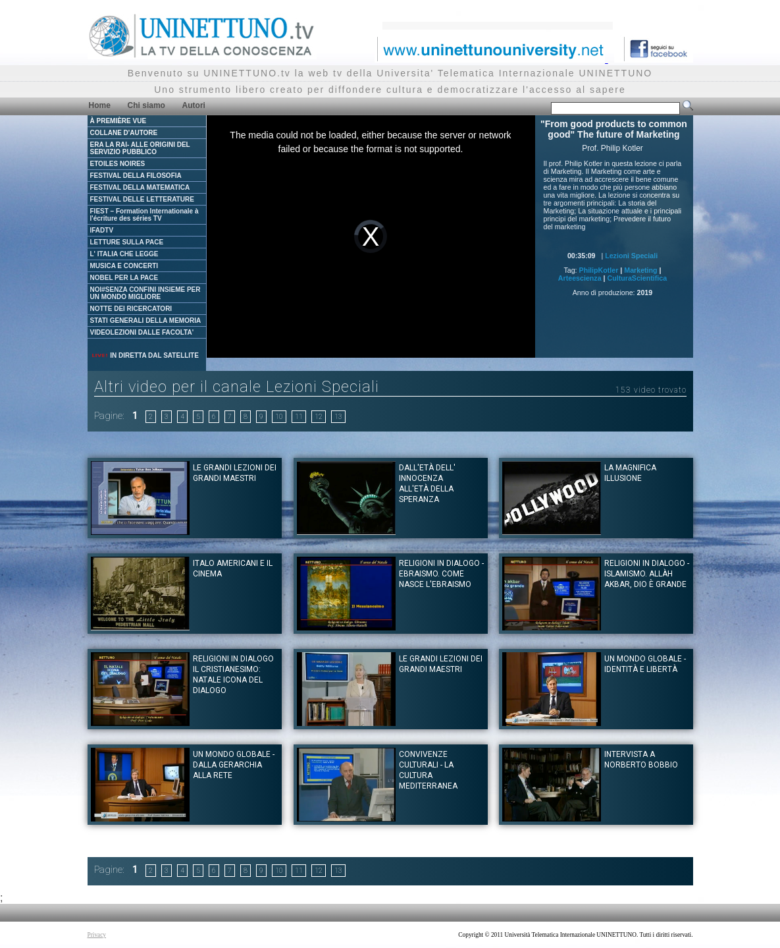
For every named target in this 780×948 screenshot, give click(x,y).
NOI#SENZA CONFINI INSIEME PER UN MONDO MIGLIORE (145, 293)
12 (319, 416)
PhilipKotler (599, 270)
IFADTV (102, 230)
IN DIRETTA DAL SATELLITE (145, 355)
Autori (193, 105)
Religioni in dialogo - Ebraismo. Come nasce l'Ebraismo (441, 574)
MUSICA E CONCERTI (124, 265)
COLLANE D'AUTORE (124, 132)
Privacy (97, 935)
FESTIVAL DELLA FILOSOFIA (136, 175)
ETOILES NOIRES (117, 163)
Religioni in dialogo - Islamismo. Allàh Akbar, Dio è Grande (646, 574)
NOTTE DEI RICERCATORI (131, 308)
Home (100, 105)
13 (338, 416)
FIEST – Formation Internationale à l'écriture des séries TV (144, 215)
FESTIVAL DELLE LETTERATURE (142, 199)
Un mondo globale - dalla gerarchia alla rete (233, 765)
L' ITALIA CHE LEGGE (124, 254)
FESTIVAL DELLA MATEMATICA (140, 187)
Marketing (640, 270)
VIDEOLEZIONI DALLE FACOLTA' (142, 332)
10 (279, 416)
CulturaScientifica (637, 278)
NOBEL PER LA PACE (124, 277)
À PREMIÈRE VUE (118, 121)
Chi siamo (146, 105)
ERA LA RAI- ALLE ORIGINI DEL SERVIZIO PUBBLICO (140, 148)
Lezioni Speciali (631, 256)
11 (299, 416)
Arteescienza (580, 278)
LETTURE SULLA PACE (127, 242)
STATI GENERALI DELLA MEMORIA (145, 320)
